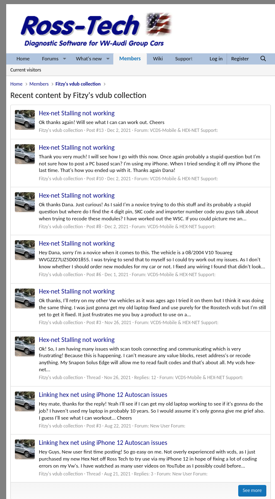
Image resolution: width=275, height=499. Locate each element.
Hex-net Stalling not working (77, 113)
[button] (64, 58)
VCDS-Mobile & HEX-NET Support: (184, 130)
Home (23, 58)
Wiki (158, 58)
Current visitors (25, 70)
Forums (50, 58)
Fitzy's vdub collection (61, 130)
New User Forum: (167, 426)
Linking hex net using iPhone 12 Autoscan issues (103, 395)
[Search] (263, 58)
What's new (89, 58)
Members (130, 58)
